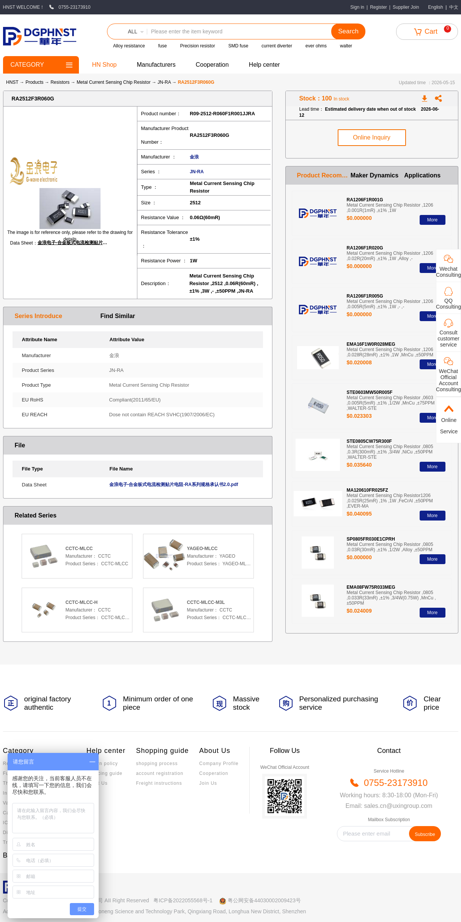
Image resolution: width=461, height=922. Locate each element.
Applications (422, 175)
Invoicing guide (105, 773)
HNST (12, 82)
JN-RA (164, 82)
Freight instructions (159, 783)
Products (34, 82)
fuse (162, 46)
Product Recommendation (324, 175)
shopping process (157, 763)
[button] (127, 31)
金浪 (194, 157)
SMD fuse (238, 46)
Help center (264, 64)
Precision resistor (197, 46)
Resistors (60, 82)
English (435, 7)
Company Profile (219, 763)
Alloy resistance (129, 46)
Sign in (357, 7)
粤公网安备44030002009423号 (264, 900)
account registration (159, 773)
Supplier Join (406, 7)
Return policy (102, 763)
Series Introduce (38, 316)
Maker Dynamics (374, 175)
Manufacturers (156, 64)
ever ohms (316, 46)
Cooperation (212, 64)
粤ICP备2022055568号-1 (182, 900)
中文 (453, 7)
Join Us (208, 783)
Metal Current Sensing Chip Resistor (114, 82)
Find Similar (118, 316)
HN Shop (104, 64)
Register (378, 7)
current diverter (276, 46)
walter (346, 46)
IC (5, 822)
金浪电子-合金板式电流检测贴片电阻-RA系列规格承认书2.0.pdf (74, 242)
